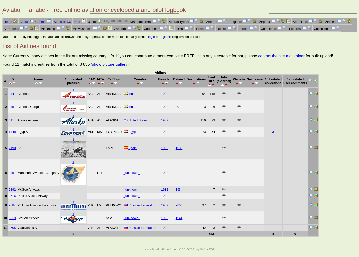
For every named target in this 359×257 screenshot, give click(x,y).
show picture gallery (109, 64)
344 (11, 94)
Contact (43, 22)
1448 (12, 132)
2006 (179, 205)
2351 (12, 173)
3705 (12, 228)
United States (138, 120)
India (131, 94)
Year (79, 22)
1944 (179, 218)
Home (10, 22)
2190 (12, 148)
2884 (12, 205)
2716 (12, 196)
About (26, 22)
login (151, 37)
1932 (164, 94)
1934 (179, 189)
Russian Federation (142, 205)
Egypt (132, 132)
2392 (12, 189)
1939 (179, 148)
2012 (179, 107)
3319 (12, 218)
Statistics (62, 22)
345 (11, 107)
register (165, 37)
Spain (132, 148)
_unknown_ (132, 173)
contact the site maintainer (281, 56)
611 (11, 120)
